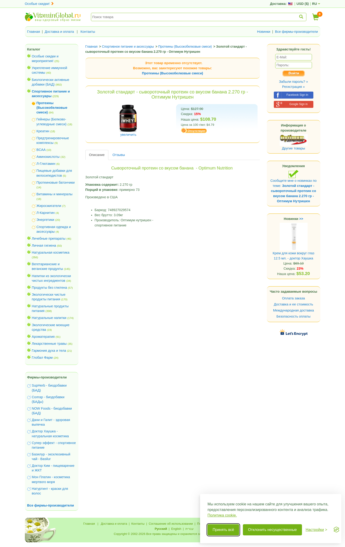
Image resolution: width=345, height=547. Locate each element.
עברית (189, 528)
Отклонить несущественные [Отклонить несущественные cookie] (272, 530)
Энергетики (45, 220)
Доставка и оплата (59, 31)
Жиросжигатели (49, 206)
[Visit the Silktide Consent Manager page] (336, 529)
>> (301, 219)
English (176, 528)
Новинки (263, 31)
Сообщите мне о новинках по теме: (293, 186)
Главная (33, 31)
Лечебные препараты (49, 238)
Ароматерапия (43, 336)
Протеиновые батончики (56, 182)
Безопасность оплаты (293, 316)
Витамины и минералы (55, 194)
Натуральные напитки (49, 318)
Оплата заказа (293, 298)
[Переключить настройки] (316, 530)
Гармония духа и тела (49, 350)
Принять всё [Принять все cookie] (223, 530)
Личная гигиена (44, 245)
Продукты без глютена (49, 287)
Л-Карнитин (46, 213)
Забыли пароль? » (293, 81)
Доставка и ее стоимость (293, 304)
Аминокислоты (48, 157)
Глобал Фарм (42, 357)
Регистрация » (293, 87)
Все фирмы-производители (296, 31)
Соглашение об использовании (171, 523)
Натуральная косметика (51, 252)
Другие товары (293, 148)
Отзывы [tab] (119, 155)
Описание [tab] (97, 155)
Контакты (87, 31)
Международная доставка (293, 310)
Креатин (43, 131)
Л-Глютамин (46, 164)
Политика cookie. (222, 515)
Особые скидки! (39, 4)
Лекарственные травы (49, 343)
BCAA (41, 150)
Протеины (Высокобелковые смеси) (172, 73)
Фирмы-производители (47, 377)
